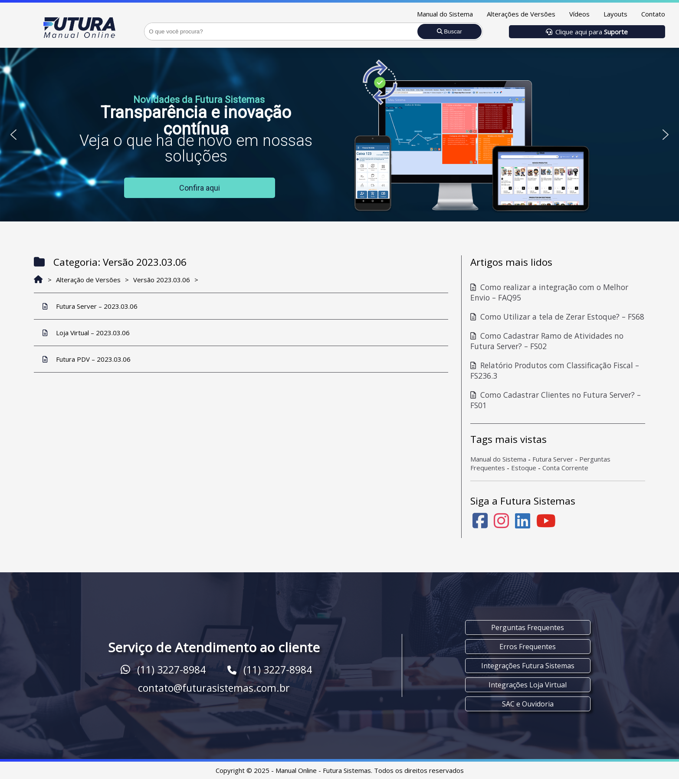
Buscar (449, 31)
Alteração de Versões (88, 279)
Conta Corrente (565, 467)
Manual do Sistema (445, 14)
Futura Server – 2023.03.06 (90, 306)
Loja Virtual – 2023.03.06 (86, 332)
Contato (653, 14)
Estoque (523, 467)
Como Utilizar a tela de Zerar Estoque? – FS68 (557, 316)
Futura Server (552, 459)
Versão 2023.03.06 (161, 279)
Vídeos (579, 14)
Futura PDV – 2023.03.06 (87, 359)
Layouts (615, 14)
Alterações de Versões (521, 14)
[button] (13, 135)
